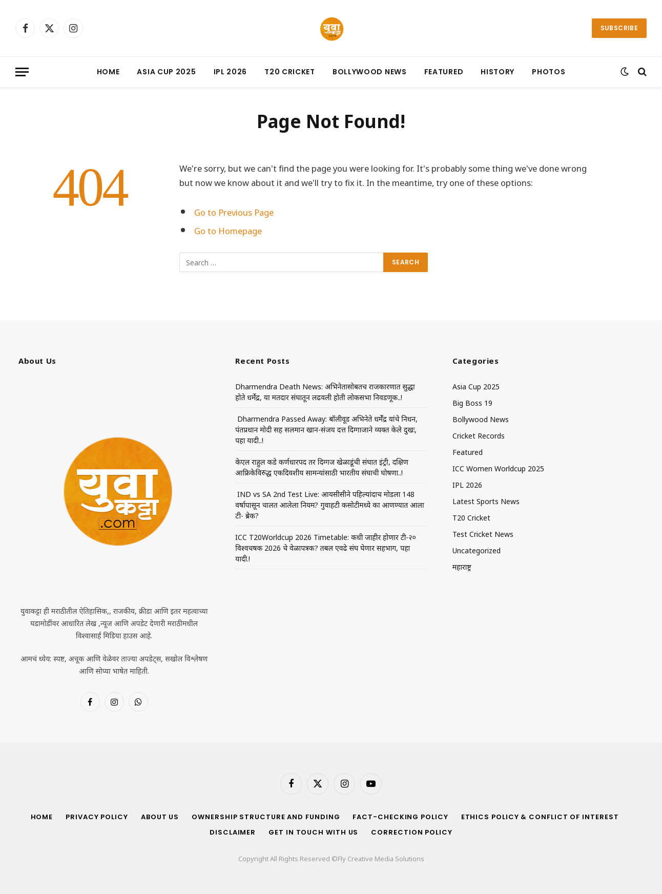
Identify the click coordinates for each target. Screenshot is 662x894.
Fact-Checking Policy (400, 817)
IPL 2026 (230, 72)
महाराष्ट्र (461, 566)
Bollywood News (370, 72)
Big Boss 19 (472, 402)
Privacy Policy (97, 817)
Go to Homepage (228, 230)
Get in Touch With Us (313, 832)
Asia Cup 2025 (166, 72)
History (497, 72)
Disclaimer (233, 832)
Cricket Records (478, 435)
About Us (160, 817)
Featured (444, 72)
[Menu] (22, 72)
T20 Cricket (289, 72)
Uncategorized (476, 550)
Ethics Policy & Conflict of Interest (540, 817)
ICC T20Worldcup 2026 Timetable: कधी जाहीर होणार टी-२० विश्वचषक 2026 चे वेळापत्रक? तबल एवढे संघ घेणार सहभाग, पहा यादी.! (325, 547)
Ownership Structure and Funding (266, 817)
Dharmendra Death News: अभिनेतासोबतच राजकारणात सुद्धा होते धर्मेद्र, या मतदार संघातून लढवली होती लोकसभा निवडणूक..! (325, 391)
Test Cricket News (482, 533)
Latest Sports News (486, 500)
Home (108, 72)
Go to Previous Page (234, 211)
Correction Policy (411, 832)
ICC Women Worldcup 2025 (498, 468)
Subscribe (619, 28)
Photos (548, 72)
